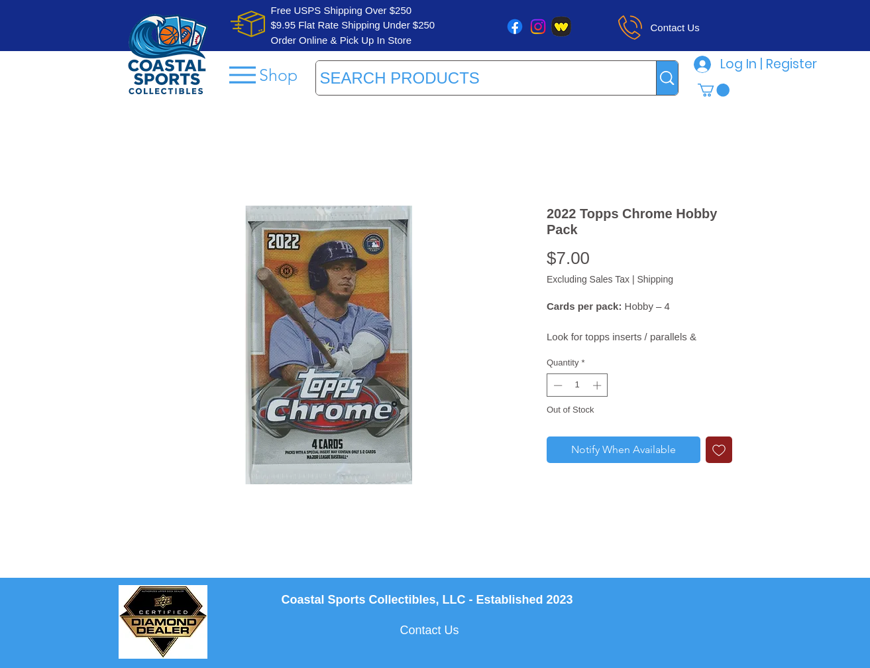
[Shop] (262, 74)
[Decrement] (557, 385)
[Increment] (598, 385)
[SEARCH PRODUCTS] (474, 78)
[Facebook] (515, 26)
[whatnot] (561, 26)
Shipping (655, 279)
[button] (714, 90)
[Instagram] (538, 26)
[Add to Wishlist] (719, 449)
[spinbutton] (577, 385)
